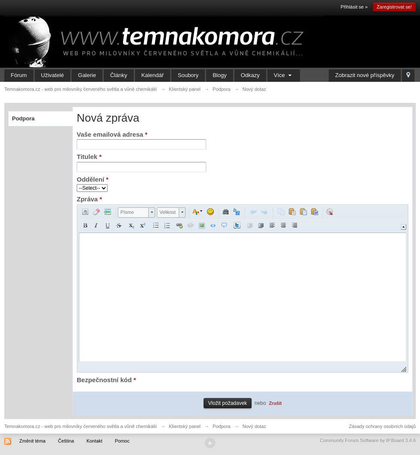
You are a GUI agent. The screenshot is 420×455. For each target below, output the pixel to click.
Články (118, 75)
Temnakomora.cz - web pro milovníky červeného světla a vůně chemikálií (80, 426)
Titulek (89, 156)
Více (284, 75)
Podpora (23, 118)
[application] (242, 288)
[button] (85, 212)
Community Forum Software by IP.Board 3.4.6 (368, 440)
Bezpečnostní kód (106, 379)
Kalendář (152, 75)
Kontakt (94, 440)
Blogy (220, 75)
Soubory (188, 75)
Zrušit (275, 403)
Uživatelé (52, 75)
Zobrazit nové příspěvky (364, 75)
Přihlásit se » (354, 6)
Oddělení (92, 179)
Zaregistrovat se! (394, 6)
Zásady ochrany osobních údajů (382, 426)
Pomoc (122, 440)
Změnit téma (32, 440)
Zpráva (89, 199)
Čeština (66, 440)
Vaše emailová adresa (112, 134)
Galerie (87, 75)
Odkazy (250, 75)
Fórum (19, 75)
